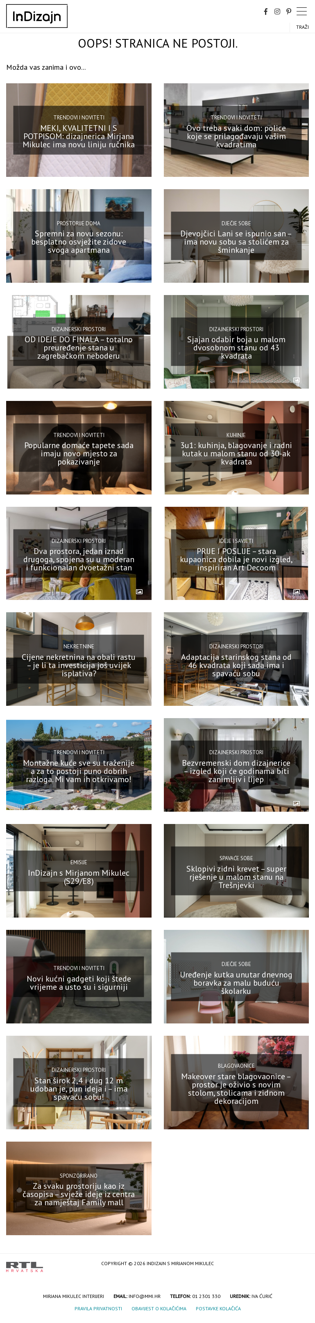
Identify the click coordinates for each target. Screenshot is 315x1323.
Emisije (78, 862)
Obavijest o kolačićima (158, 1308)
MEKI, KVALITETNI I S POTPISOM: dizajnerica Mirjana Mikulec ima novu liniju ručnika (79, 135)
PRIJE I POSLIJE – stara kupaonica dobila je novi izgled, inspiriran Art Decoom (236, 559)
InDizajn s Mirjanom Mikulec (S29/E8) (78, 876)
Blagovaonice (236, 1065)
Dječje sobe (236, 223)
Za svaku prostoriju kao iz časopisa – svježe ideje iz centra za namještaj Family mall (79, 1194)
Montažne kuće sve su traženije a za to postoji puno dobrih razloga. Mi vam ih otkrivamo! (78, 771)
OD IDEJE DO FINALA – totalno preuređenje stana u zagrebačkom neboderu (79, 347)
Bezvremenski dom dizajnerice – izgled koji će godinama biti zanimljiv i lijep (236, 771)
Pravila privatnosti (98, 1308)
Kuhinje (236, 434)
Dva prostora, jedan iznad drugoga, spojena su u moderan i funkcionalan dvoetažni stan (78, 559)
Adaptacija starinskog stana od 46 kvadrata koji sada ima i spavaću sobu (236, 665)
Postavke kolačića (218, 1308)
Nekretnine (78, 646)
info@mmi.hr (145, 1296)
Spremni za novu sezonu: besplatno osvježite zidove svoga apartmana (78, 241)
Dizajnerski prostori (79, 328)
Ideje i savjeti (236, 540)
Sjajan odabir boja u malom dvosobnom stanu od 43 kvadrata (236, 347)
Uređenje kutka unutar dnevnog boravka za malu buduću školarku (236, 982)
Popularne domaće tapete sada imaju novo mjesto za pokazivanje (79, 453)
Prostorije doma (78, 223)
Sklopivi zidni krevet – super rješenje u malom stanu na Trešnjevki (236, 876)
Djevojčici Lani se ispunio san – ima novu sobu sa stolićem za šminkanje (236, 241)
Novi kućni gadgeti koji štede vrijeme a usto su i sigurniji (79, 982)
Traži (302, 27)
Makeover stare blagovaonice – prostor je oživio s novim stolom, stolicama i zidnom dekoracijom (236, 1088)
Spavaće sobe (236, 858)
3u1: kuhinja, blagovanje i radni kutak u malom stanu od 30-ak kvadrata (236, 453)
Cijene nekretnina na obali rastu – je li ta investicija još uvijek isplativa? (79, 665)
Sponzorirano (78, 1175)
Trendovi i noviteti (78, 117)
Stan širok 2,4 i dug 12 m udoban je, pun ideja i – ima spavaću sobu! (78, 1088)
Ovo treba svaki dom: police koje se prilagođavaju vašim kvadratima (236, 135)
